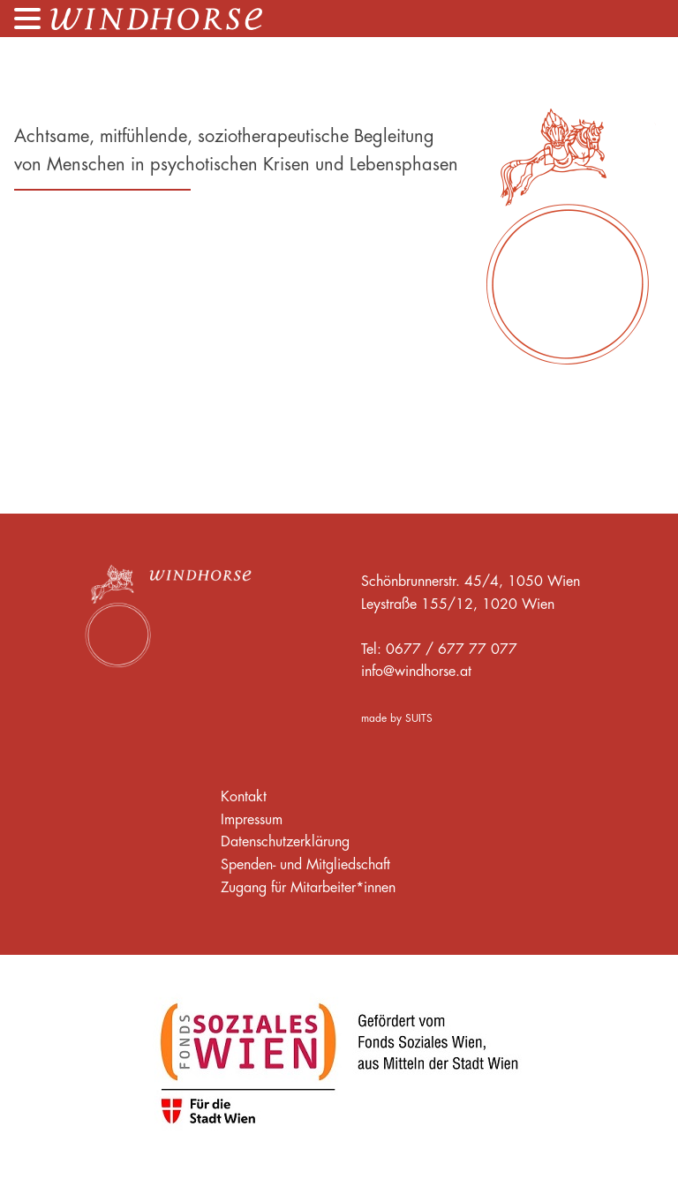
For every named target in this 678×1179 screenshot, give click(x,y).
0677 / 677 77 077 (451, 648)
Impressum (251, 819)
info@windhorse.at (416, 670)
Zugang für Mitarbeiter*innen (308, 887)
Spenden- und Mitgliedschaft (305, 864)
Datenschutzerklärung (285, 841)
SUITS (419, 717)
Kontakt (244, 796)
